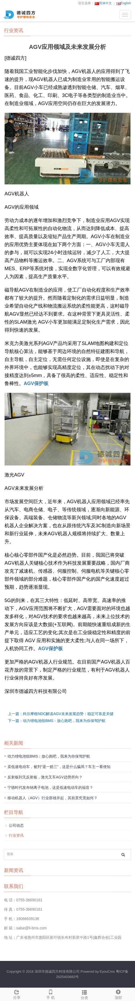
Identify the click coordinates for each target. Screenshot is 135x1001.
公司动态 (16, 825)
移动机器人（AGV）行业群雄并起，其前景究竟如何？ (52, 798)
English (123, 3)
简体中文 (103, 3)
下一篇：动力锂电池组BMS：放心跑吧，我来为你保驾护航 (56, 721)
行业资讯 (16, 835)
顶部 (118, 994)
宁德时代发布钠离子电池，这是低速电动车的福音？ (50, 787)
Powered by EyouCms (97, 971)
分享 (17, 994)
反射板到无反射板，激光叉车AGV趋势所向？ (45, 777)
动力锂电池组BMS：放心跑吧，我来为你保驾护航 (48, 756)
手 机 (51, 994)
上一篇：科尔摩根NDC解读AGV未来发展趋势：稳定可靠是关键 (60, 714)
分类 (84, 994)
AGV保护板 (36, 383)
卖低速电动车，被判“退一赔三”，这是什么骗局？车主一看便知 (59, 767)
